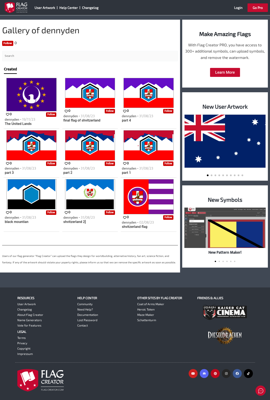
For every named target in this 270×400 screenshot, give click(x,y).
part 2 (67, 172)
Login (238, 8)
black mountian (16, 222)
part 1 (126, 172)
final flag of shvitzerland (81, 120)
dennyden (12, 120)
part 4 (126, 120)
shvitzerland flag (134, 227)
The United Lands (18, 124)
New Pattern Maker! (225, 252)
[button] (208, 175)
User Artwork (44, 8)
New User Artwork (225, 106)
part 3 (9, 172)
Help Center (68, 8)
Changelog (90, 8)
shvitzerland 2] (74, 222)
